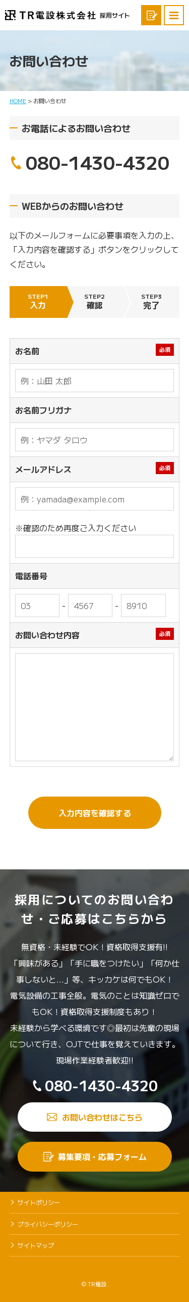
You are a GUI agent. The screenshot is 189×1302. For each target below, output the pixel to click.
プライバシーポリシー (48, 1224)
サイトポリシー (39, 1202)
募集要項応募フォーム (151, 15)
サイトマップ (36, 1245)
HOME (18, 101)
